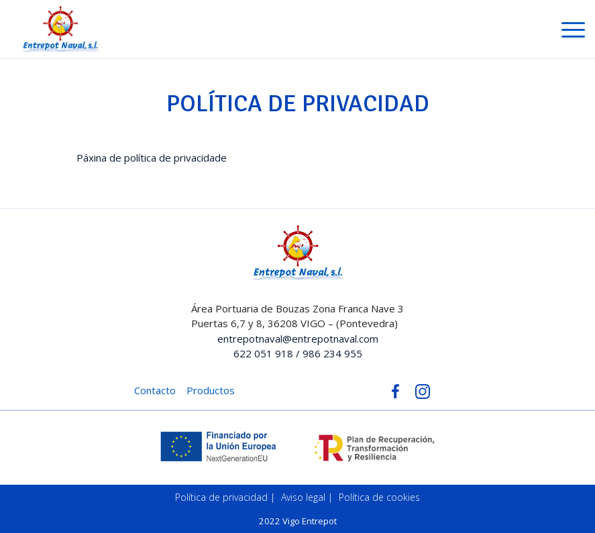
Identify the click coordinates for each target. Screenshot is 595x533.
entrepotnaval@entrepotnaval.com (297, 338)
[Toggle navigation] (573, 32)
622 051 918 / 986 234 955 (297, 353)
